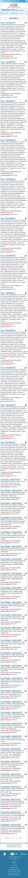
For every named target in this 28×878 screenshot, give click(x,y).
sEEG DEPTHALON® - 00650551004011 (11, 691)
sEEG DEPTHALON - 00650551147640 (11, 787)
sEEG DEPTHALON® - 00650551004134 (11, 615)
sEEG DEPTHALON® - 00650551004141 (11, 602)
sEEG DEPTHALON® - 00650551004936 (11, 503)
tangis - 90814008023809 (8, 62)
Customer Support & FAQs (14, 856)
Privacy (14, 864)
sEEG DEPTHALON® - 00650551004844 (11, 546)
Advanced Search (14, 858)
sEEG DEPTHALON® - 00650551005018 (11, 490)
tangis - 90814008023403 (8, 330)
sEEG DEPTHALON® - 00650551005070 (11, 532)
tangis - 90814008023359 (8, 368)
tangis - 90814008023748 (8, 101)
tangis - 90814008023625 (8, 140)
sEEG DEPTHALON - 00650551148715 (10, 761)
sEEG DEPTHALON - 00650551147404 (11, 812)
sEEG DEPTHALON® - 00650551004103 (11, 653)
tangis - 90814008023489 (8, 256)
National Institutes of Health (14, 871)
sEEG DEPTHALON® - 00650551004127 (11, 628)
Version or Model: (5, 58)
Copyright (14, 862)
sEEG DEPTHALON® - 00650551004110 (11, 640)
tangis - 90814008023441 (8, 293)
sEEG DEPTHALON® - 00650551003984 (11, 713)
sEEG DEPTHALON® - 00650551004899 (11, 518)
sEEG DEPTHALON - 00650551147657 (10, 774)
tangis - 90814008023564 (8, 179)
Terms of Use (14, 866)
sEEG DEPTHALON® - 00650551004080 (11, 678)
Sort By (6, 13)
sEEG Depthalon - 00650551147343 (10, 480)
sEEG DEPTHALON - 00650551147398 (11, 825)
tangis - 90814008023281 (8, 442)
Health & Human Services (14, 875)
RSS (14, 860)
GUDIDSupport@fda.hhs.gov (13, 846)
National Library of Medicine (10, 1)
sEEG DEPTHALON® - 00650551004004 (11, 702)
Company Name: (5, 54)
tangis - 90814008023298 (8, 405)
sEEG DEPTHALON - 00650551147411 (10, 799)
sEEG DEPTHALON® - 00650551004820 (11, 573)
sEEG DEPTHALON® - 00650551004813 (11, 588)
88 (20, 838)
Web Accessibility (14, 867)
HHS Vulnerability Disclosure (13, 869)
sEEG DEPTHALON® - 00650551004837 (11, 559)
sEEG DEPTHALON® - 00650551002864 (11, 723)
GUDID (14, 5)
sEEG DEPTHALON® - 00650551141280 (11, 736)
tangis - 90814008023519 (8, 218)
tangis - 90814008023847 (8, 23)
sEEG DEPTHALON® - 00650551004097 (11, 666)
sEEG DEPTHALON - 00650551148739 (11, 749)
